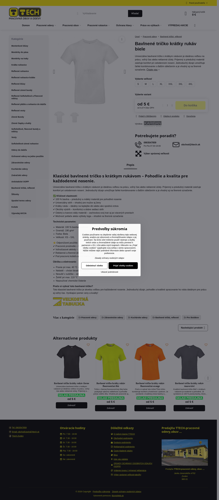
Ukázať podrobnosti (109, 272)
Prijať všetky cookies (123, 265)
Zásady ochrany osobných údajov (109, 258)
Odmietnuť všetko (94, 265)
